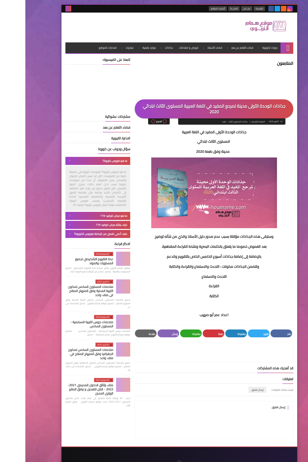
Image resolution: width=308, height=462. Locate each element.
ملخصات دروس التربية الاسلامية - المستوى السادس (66, 322)
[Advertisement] (111, 25)
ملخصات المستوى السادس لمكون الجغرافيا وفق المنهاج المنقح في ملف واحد (65, 352)
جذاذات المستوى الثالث (212, 120)
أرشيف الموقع (193, 8)
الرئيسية (234, 8)
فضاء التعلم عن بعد (217, 46)
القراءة (188, 284)
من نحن (221, 8)
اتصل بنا (209, 8)
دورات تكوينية (244, 46)
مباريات (104, 46)
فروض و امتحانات (163, 46)
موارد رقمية (124, 46)
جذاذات (143, 46)
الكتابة (188, 294)
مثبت (199, 120)
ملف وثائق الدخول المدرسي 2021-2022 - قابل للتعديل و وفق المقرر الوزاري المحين (65, 388)
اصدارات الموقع (82, 46)
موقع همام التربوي (225, 456)
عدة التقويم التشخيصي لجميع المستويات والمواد (69, 259)
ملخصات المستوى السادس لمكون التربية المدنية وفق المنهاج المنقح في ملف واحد (65, 289)
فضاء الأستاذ (189, 46)
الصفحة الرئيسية (233, 120)
